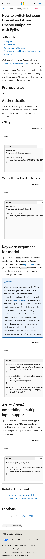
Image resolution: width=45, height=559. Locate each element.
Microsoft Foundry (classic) (18, 8)
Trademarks (6, 555)
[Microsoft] (22, 3)
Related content (9, 54)
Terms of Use (30, 552)
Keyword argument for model (14, 48)
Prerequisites (8, 41)
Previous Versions (20, 545)
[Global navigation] (2, 3)
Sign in (40, 3)
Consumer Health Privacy (11, 552)
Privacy (15, 549)
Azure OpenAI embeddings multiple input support (22, 51)
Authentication (9, 45)
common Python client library (14, 63)
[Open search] (34, 3)
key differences (19, 300)
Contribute (6, 549)
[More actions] (41, 9)
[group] (22, 152)
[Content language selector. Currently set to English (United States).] (13, 534)
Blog (31, 545)
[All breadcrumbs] (4, 9)
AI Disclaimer (7, 545)
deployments (28, 264)
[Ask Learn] (36, 9)
